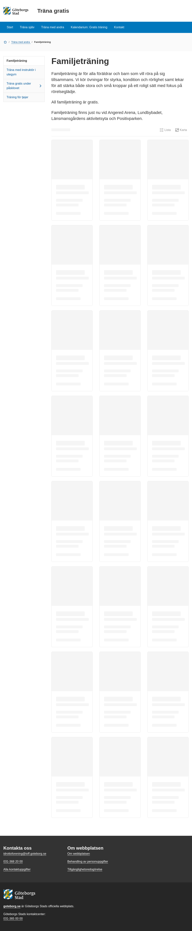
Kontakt (119, 27)
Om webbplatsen (78, 853)
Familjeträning (17, 60)
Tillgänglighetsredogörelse (84, 869)
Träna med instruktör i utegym (21, 72)
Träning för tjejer (17, 97)
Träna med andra (52, 27)
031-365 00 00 (13, 918)
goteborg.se (12, 906)
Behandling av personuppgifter (87, 861)
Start (10, 27)
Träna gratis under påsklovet (25, 86)
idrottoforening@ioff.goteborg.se (24, 853)
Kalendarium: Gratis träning (89, 27)
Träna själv (27, 27)
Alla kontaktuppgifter (17, 869)
